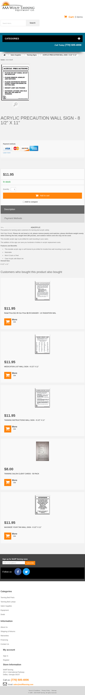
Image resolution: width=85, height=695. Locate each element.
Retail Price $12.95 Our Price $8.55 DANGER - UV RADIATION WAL (30, 313)
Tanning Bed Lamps (8, 602)
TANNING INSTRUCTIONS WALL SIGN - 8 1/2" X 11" (24, 420)
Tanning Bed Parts (7, 597)
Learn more (6, 153)
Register (6, 660)
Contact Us (5, 644)
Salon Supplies (6, 606)
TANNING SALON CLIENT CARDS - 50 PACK (21, 474)
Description (9, 209)
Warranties (5, 636)
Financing (4, 640)
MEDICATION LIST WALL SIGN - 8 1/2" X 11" (21, 367)
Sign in (5, 656)
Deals (3, 614)
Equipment (5, 610)
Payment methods (13, 218)
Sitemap (54, 690)
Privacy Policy (46, 690)
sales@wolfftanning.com (23, 684)
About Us (4, 627)
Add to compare (31, 202)
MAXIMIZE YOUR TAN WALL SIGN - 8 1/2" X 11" (22, 527)
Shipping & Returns (8, 631)
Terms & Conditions (34, 690)
